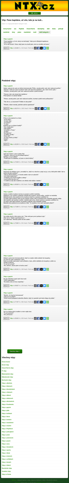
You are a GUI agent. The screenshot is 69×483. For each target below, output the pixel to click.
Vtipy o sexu (6, 444)
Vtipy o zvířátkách (7, 459)
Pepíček (21, 29)
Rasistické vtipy (7, 468)
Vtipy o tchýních (7, 456)
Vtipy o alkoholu (7, 383)
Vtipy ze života (6, 474)
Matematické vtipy (7, 374)
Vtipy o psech (6, 441)
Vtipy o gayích (8, 39)
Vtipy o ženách (6, 462)
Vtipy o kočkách (7, 413)
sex (15, 29)
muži (34, 32)
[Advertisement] (34, 64)
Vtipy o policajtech (8, 431)
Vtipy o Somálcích (7, 447)
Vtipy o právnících (7, 438)
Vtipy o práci (6, 435)
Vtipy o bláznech (7, 386)
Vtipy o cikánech (7, 392)
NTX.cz (14, 480)
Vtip (11, 48)
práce (19, 32)
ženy (13, 32)
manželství (27, 32)
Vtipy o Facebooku (8, 404)
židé (48, 29)
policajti (60, 29)
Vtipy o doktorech (7, 398)
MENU (34, 13)
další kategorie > (44, 32)
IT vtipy (4, 371)
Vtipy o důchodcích (8, 401)
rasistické (6, 32)
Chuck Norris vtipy (8, 368)
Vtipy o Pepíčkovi (7, 428)
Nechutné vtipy (6, 380)
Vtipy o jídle (5, 410)
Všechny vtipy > (15, 351)
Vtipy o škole (6, 453)
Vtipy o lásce (6, 416)
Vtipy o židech (6, 465)
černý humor (7, 29)
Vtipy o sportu (6, 450)
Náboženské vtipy (7, 377)
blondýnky (41, 29)
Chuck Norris (31, 29)
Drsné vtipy (5, 365)
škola (53, 29)
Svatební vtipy (6, 471)
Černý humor (6, 361)
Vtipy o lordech (6, 419)
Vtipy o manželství (7, 422)
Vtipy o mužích (6, 425)
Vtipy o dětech (6, 395)
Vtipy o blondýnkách (8, 389)
